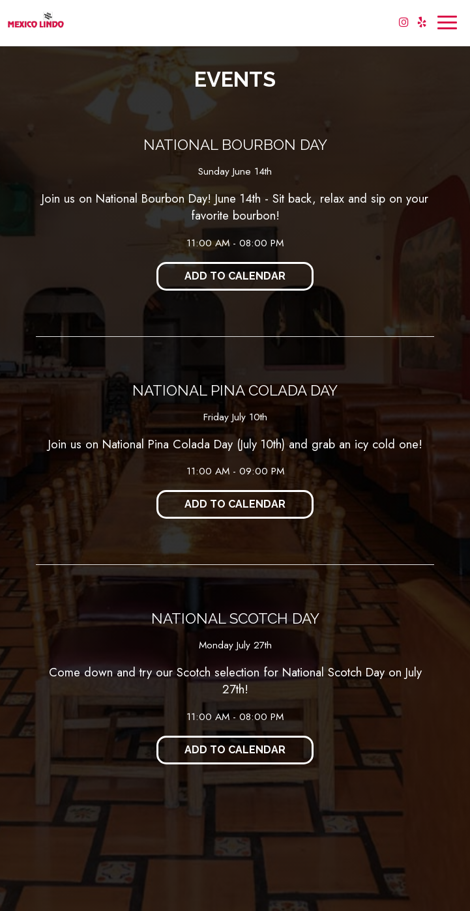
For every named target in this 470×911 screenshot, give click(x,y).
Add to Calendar (235, 276)
